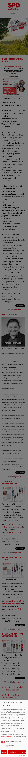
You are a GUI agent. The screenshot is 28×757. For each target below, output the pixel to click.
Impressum (6, 737)
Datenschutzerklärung (6, 736)
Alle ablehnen (4, 751)
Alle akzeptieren (23, 751)
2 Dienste (8, 747)
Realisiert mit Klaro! (22, 755)
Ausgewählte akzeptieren (13, 751)
